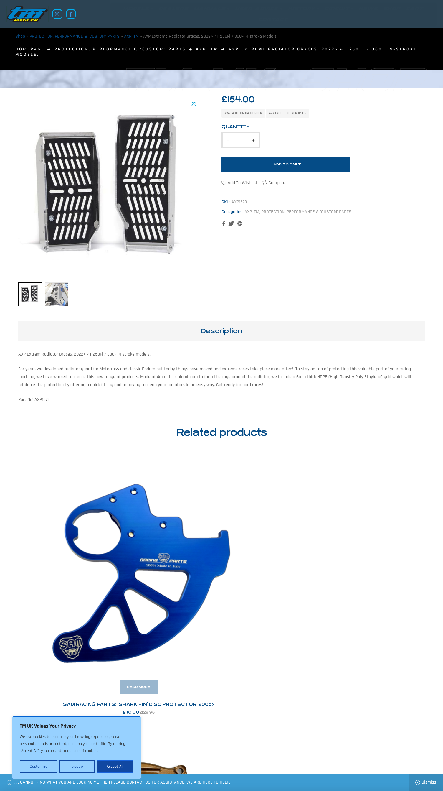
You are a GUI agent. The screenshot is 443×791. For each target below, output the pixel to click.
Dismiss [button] (428, 782)
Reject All (77, 766)
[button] (193, 104)
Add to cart (287, 164)
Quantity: (236, 126)
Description (221, 331)
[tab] (221, 331)
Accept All (115, 766)
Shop (20, 36)
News (184, 762)
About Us (164, 762)
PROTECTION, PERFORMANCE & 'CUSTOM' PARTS (74, 36)
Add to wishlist (242, 183)
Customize (38, 766)
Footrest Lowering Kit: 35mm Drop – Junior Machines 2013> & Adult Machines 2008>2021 (377, 564)
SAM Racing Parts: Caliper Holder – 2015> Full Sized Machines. (273, 564)
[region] (76, 748)
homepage (29, 49)
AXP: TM (131, 36)
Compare (276, 183)
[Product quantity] (240, 140)
